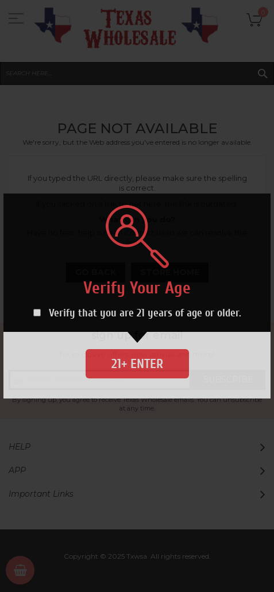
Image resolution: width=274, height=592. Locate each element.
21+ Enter (137, 364)
